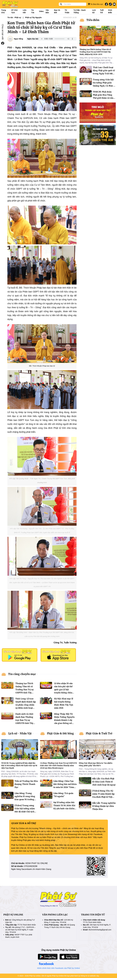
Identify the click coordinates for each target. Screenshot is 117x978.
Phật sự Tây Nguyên (33, 17)
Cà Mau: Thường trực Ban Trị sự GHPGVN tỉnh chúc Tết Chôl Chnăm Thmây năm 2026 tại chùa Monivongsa (58, 765)
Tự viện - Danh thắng (79, 11)
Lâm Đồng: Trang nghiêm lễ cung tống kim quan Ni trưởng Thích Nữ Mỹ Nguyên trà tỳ (25, 799)
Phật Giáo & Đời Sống (60, 733)
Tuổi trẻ (102, 11)
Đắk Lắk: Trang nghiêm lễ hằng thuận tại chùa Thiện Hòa (104, 806)
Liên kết (24, 11)
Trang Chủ (3, 11)
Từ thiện (67, 11)
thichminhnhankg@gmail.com (100, 930)
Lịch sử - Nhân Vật (20, 733)
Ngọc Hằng (18, 39)
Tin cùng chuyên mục (22, 674)
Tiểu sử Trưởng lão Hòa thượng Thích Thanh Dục (26, 784)
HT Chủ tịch (14, 11)
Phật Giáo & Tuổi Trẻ (99, 733)
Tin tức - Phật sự (14, 17)
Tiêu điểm (92, 20)
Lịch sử (94, 11)
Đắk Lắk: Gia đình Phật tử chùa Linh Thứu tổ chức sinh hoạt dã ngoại (104, 781)
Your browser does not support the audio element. (57, 39)
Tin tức (32, 11)
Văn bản (47, 11)
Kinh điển (110, 11)
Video (41, 11)
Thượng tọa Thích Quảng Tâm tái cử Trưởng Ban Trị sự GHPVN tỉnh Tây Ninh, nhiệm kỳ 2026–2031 (95, 51)
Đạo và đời (57, 11)
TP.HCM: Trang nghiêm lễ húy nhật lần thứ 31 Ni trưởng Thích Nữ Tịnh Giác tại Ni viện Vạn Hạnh (19, 765)
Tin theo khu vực (95, 4)
